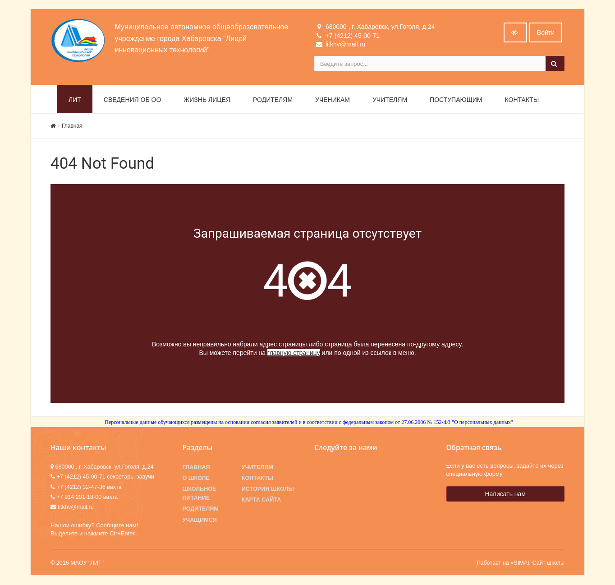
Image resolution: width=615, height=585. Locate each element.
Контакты (522, 100)
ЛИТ (75, 100)
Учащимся (200, 520)
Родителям (273, 100)
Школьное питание (199, 494)
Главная (72, 126)
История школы (268, 489)
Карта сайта (261, 500)
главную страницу (293, 353)
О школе (196, 478)
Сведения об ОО (132, 100)
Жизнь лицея (207, 100)
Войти (546, 33)
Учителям (389, 100)
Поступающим (456, 100)
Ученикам (332, 100)
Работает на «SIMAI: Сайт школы (521, 563)
